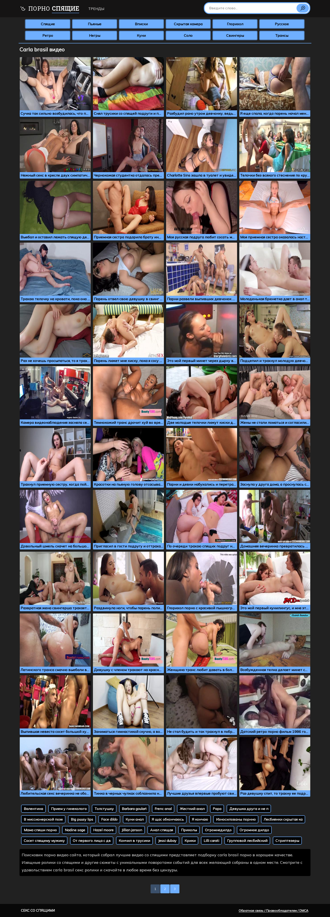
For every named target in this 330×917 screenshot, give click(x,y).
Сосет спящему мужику (44, 840)
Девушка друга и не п (248, 808)
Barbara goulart (134, 808)
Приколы (189, 830)
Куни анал (135, 819)
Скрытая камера (188, 24)
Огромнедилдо (218, 830)
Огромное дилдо (254, 830)
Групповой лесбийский (247, 840)
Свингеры (235, 35)
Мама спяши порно (40, 830)
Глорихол (235, 24)
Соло (188, 35)
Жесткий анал (192, 808)
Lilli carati (211, 840)
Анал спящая (161, 830)
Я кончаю (200, 819)
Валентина (33, 808)
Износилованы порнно (236, 819)
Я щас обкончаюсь (168, 819)
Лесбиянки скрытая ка (283, 819)
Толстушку (104, 808)
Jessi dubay (167, 840)
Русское (282, 24)
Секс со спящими (38, 910)
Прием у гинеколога (68, 808)
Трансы (281, 35)
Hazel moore (103, 830)
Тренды (96, 8)
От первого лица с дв (92, 840)
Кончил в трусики (134, 840)
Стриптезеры (287, 840)
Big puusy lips (82, 819)
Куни (141, 35)
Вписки (141, 24)
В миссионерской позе (43, 819)
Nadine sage (75, 830)
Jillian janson (132, 830)
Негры (94, 35)
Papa (217, 808)
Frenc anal (163, 808)
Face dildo (109, 819)
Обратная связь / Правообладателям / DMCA (273, 911)
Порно (49, 9)
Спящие (48, 24)
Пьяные (94, 24)
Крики (190, 840)
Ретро (47, 35)
